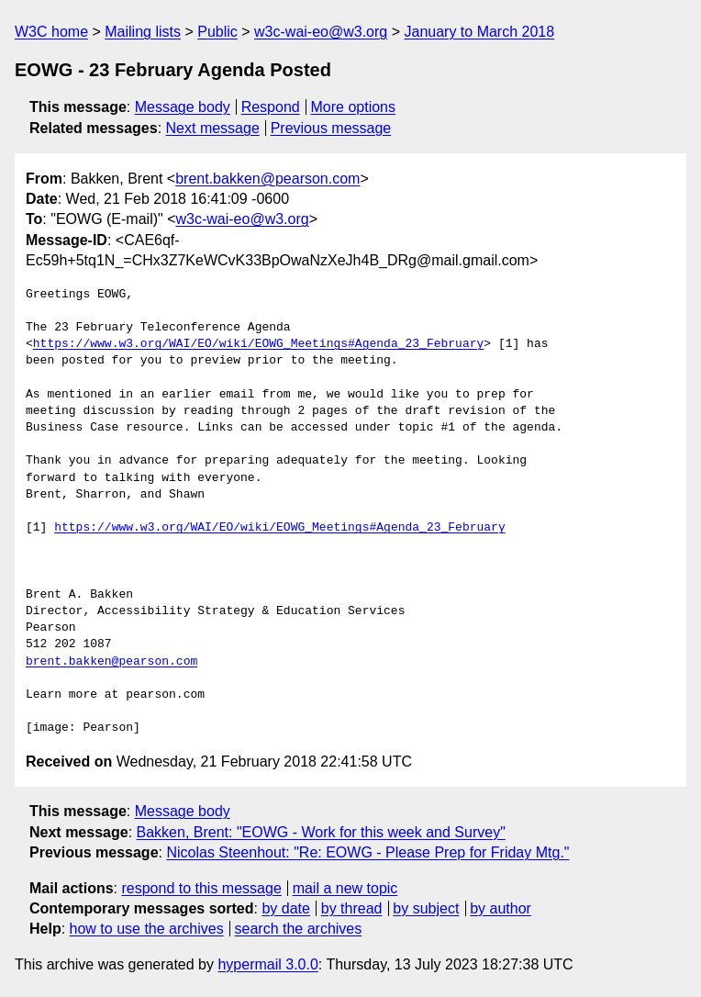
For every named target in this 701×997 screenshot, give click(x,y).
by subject (426, 908)
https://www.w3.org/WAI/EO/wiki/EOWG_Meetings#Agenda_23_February (258, 344)
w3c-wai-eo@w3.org (320, 31)
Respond (270, 107)
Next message (213, 128)
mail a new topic (345, 888)
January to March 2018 (479, 31)
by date (285, 908)
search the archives (298, 928)
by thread (352, 908)
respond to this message (201, 888)
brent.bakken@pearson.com (267, 178)
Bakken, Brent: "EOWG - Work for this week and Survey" (321, 832)
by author (500, 908)
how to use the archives (147, 928)
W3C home (51, 31)
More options (353, 107)
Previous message (331, 128)
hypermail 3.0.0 (267, 964)
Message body (182, 107)
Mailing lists (143, 31)
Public (217, 31)
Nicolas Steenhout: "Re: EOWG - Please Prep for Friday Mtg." (367, 852)
